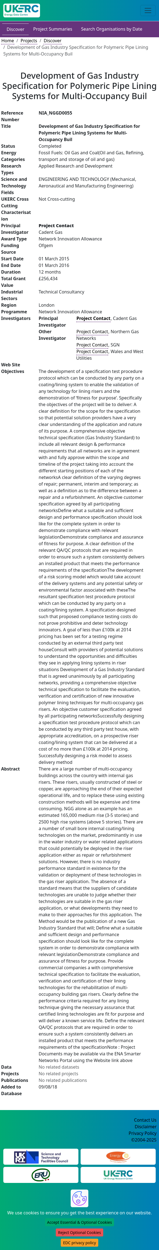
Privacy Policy (143, 1133)
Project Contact (92, 332)
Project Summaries (52, 29)
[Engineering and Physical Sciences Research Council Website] (118, 1156)
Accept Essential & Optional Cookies (79, 1222)
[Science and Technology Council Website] (41, 1156)
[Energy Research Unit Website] (41, 1175)
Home (7, 41)
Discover (15, 29)
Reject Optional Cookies (79, 1232)
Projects (28, 41)
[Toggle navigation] (148, 10)
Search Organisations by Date (111, 29)
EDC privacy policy (79, 1242)
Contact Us (145, 1120)
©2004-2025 (144, 1140)
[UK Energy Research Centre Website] (118, 1175)
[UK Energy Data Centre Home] (21, 10)
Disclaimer (146, 1127)
